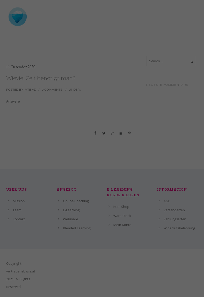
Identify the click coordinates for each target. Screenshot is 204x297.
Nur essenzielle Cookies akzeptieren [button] (98, 290)
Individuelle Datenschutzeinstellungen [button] (41, 290)
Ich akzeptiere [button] (172, 283)
